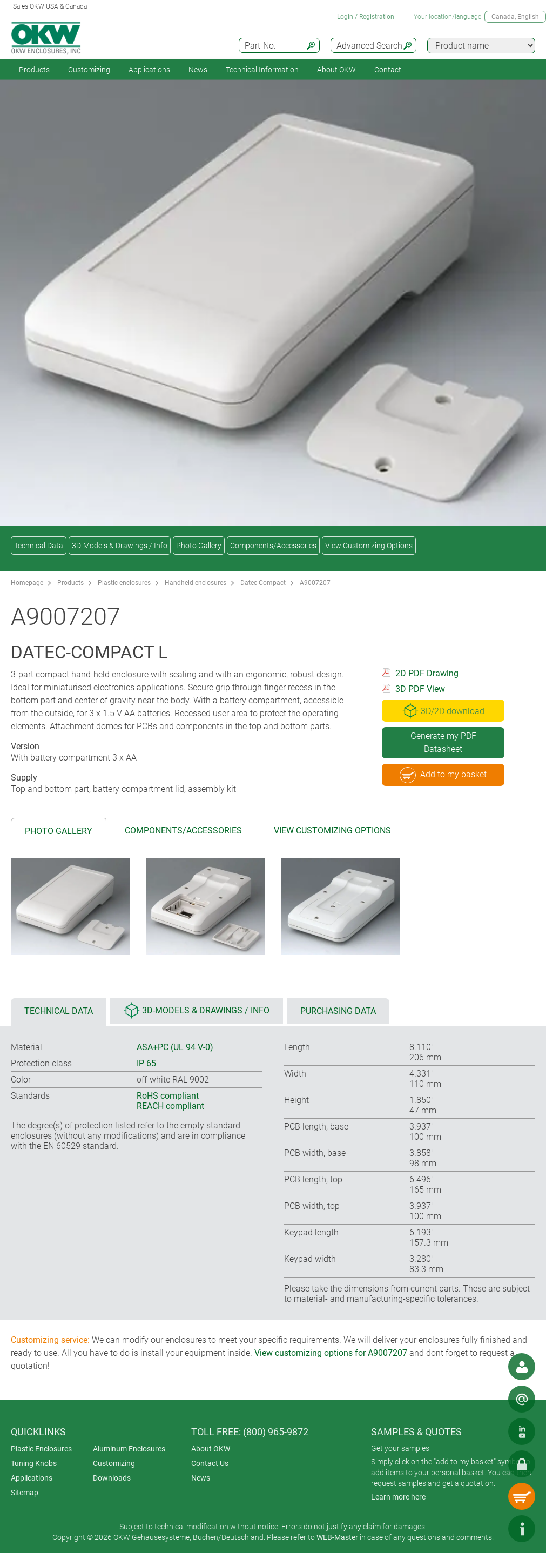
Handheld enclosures (195, 583)
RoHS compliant (168, 1096)
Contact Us (209, 1463)
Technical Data (38, 545)
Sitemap (24, 1492)
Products (34, 69)
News (197, 69)
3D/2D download (443, 711)
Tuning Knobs (34, 1463)
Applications (149, 69)
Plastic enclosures (124, 583)
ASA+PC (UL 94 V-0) (175, 1047)
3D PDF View (420, 689)
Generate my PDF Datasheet (443, 742)
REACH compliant (170, 1106)
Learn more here (398, 1497)
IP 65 (146, 1063)
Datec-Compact (263, 583)
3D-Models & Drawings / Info (119, 545)
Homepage (27, 583)
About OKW (210, 1448)
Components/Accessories (273, 545)
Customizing (89, 69)
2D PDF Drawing (427, 673)
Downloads (112, 1478)
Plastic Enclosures (41, 1448)
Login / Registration (365, 17)
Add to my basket (443, 775)
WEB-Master (337, 1537)
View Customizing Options (369, 545)
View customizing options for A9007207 (330, 1353)
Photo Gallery (198, 545)
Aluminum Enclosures (129, 1448)
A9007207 (315, 583)
